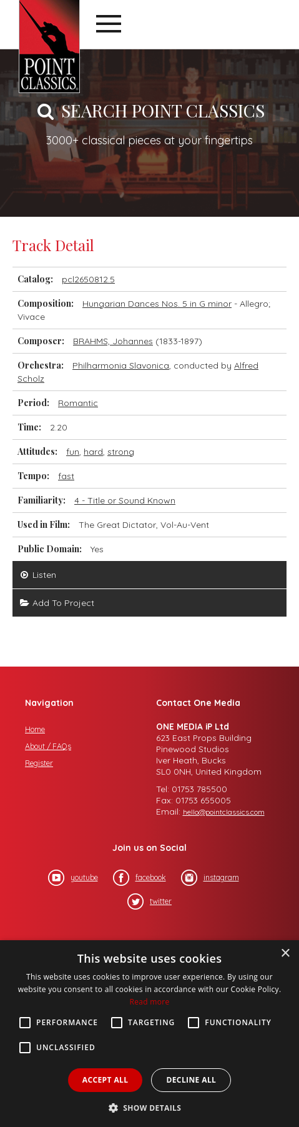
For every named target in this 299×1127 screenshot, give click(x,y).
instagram (210, 878)
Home (35, 729)
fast (66, 476)
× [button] (285, 953)
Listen (37, 574)
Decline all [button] (191, 1080)
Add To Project (56, 602)
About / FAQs (48, 746)
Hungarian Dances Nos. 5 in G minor (157, 303)
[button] (150, 1106)
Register (39, 763)
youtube (73, 878)
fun (72, 451)
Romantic (78, 403)
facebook (139, 878)
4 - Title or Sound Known (124, 500)
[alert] (149, 1033)
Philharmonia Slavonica (120, 365)
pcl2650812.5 (88, 279)
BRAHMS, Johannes (113, 341)
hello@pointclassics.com (224, 812)
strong (120, 451)
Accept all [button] (105, 1080)
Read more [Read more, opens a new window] (150, 1001)
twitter (149, 901)
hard (93, 451)
